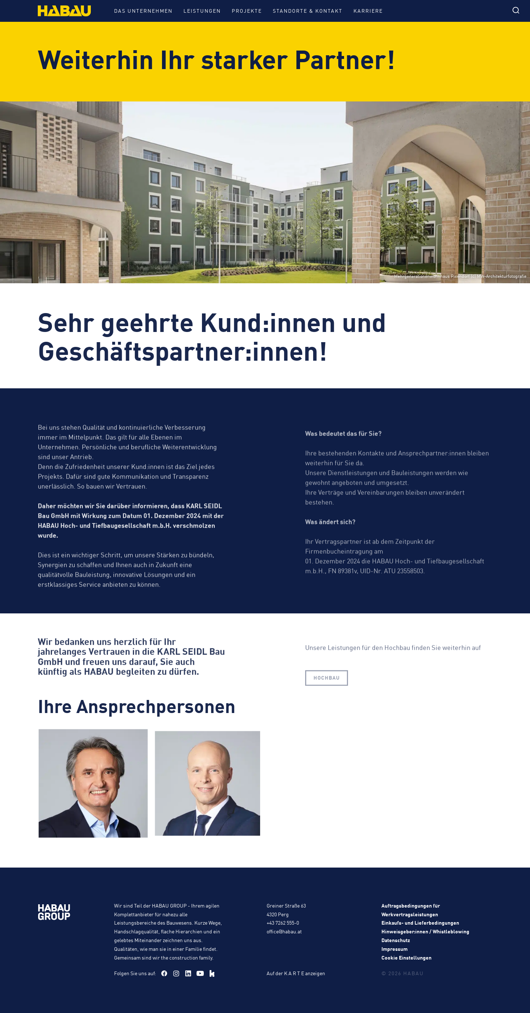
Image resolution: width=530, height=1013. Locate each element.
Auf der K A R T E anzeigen (296, 973)
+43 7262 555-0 (283, 922)
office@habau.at (284, 931)
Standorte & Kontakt (308, 10)
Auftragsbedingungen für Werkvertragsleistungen (410, 910)
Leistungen (202, 10)
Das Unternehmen (143, 10)
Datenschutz (395, 940)
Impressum (394, 948)
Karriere (368, 10)
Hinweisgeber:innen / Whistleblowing (425, 931)
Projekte (247, 10)
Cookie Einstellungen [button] (406, 957)
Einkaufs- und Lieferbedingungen (420, 922)
